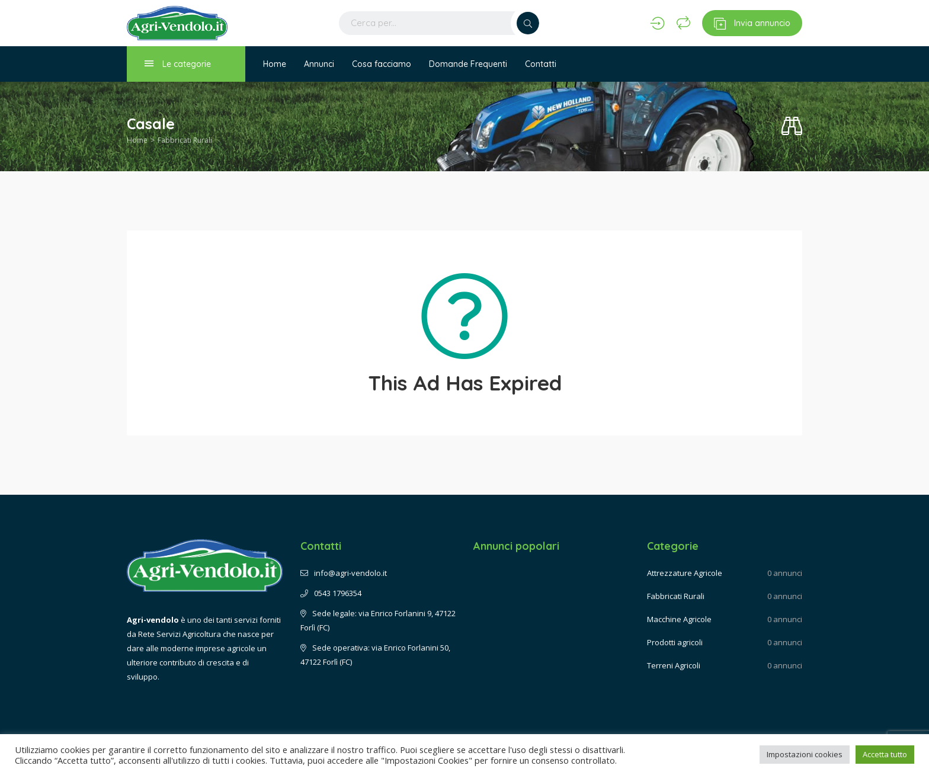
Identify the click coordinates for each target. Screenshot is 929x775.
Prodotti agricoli (675, 642)
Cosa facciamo (381, 64)
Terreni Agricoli (673, 665)
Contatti (540, 64)
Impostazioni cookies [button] (804, 754)
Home (274, 64)
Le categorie (178, 63)
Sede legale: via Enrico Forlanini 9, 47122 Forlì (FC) (378, 620)
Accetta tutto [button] (885, 754)
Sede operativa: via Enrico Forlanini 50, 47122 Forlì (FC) (375, 654)
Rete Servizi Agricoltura (179, 634)
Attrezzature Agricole (684, 573)
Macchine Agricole (679, 619)
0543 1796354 (330, 593)
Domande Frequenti (468, 64)
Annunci (319, 64)
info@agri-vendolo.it (343, 573)
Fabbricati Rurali (185, 140)
